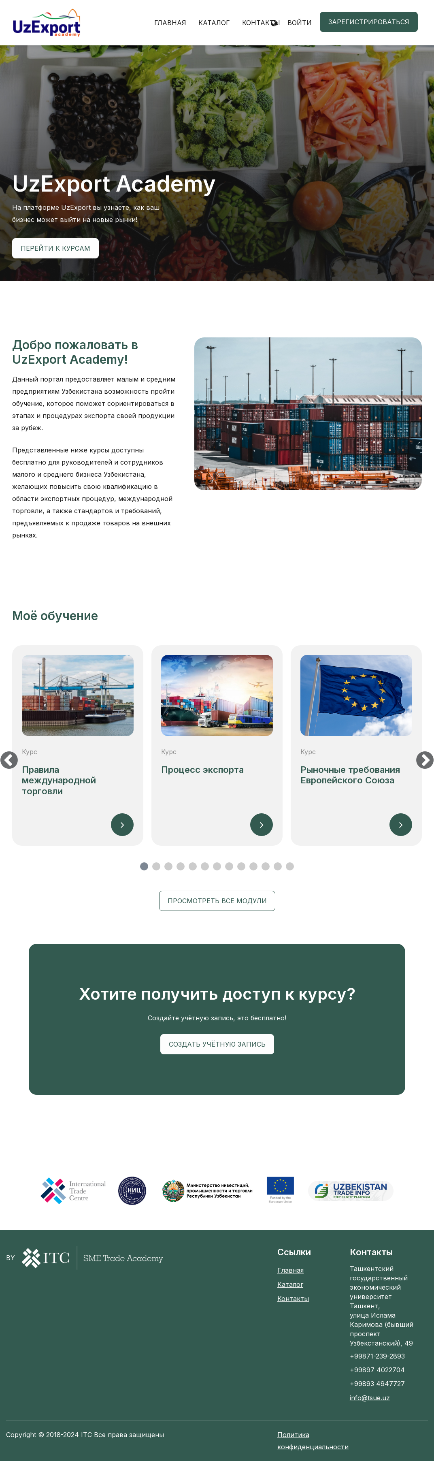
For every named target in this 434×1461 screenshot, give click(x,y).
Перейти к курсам (55, 248)
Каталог (214, 23)
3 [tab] (168, 866)
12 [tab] (278, 866)
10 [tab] (253, 866)
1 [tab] (144, 866)
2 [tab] (156, 866)
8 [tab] (229, 866)
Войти (299, 23)
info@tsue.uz (370, 1398)
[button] (273, 23)
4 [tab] (181, 866)
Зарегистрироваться (368, 22)
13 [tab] (290, 866)
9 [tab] (241, 866)
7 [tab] (217, 866)
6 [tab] (205, 866)
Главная (170, 23)
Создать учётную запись (217, 1044)
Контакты (261, 23)
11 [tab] (266, 866)
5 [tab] (193, 866)
